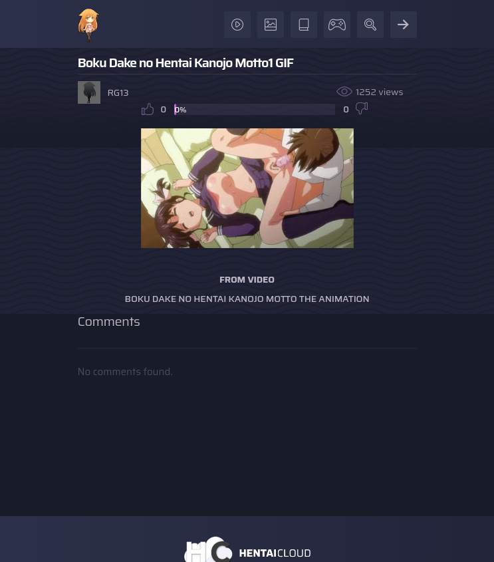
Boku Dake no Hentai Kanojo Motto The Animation (247, 298)
